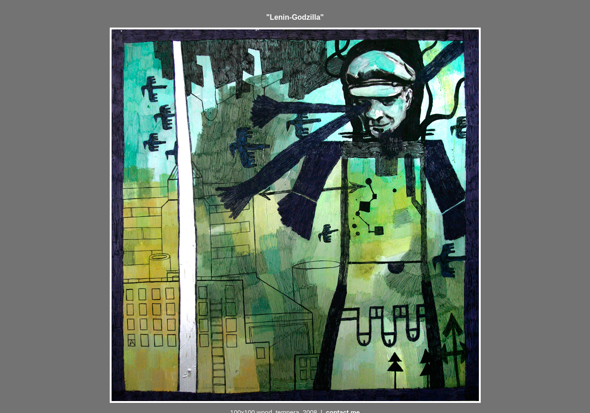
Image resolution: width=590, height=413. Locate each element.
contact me (343, 404)
